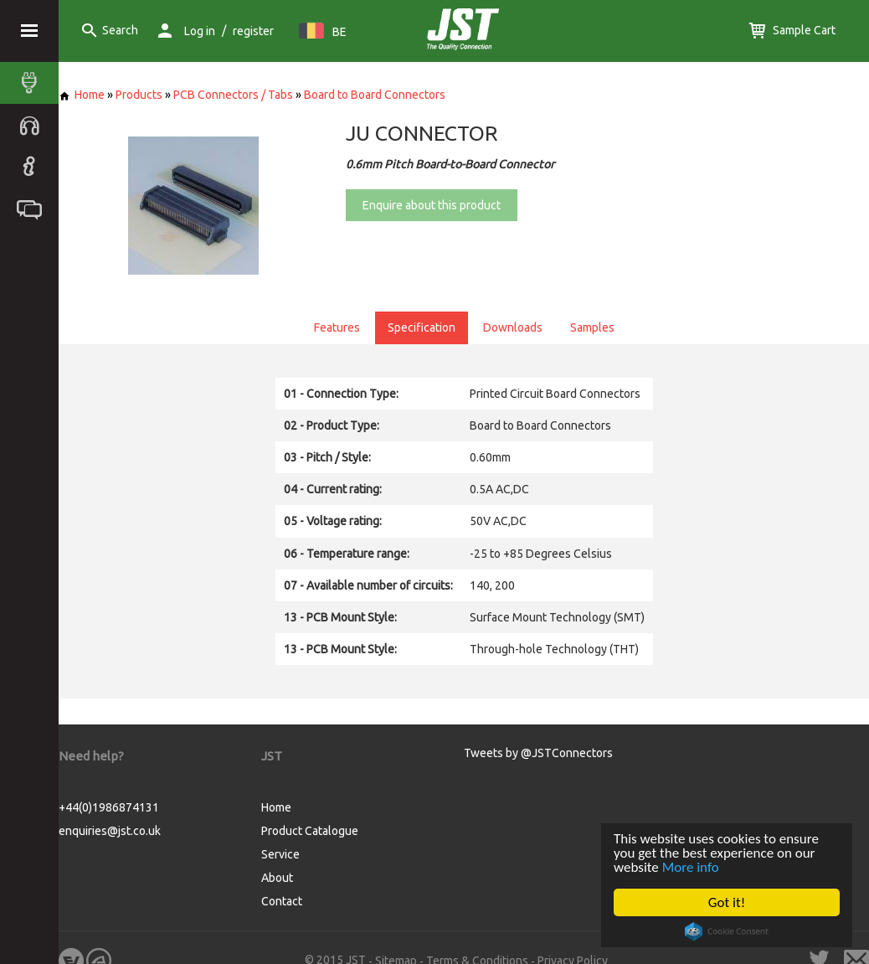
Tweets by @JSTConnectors (538, 753)
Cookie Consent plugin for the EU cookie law (727, 931)
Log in (199, 31)
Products (139, 94)
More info (690, 867)
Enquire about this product (432, 205)
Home (82, 94)
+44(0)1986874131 (109, 807)
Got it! (726, 902)
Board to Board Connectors (374, 94)
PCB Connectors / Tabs (233, 94)
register (253, 31)
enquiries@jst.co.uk (110, 831)
